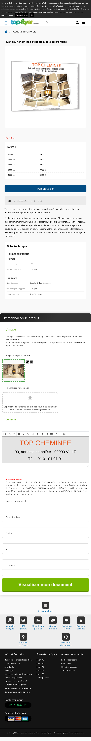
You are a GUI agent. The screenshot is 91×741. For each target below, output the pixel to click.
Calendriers (66, 663)
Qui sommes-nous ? (13, 663)
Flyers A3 (40, 660)
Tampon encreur (68, 670)
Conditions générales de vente (17, 692)
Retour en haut (45, 607)
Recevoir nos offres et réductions (18, 660)
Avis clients (9, 667)
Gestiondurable (53, 623)
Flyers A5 (40, 667)
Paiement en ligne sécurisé (16, 681)
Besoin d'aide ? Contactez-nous (18, 688)
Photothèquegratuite (38, 623)
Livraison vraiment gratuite (16, 685)
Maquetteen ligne (10, 623)
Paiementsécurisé (80, 623)
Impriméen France (23, 640)
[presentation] (5, 434)
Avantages (9, 670)
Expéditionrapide (67, 623)
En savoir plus (21, 15)
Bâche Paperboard (69, 660)
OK (32, 15)
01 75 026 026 (18, 705)
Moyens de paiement (14, 677)
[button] (4, 434)
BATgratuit (23, 623)
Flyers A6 (40, 670)
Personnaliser (45, 188)
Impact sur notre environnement (18, 674)
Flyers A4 (40, 663)
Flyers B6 (40, 674)
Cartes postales (42, 677)
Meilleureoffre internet (66, 640)
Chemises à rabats (69, 667)
